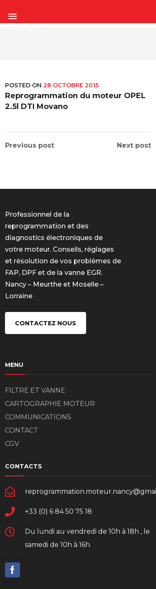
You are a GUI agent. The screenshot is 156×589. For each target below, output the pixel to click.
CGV (12, 444)
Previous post (29, 145)
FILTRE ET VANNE (35, 390)
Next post (134, 145)
